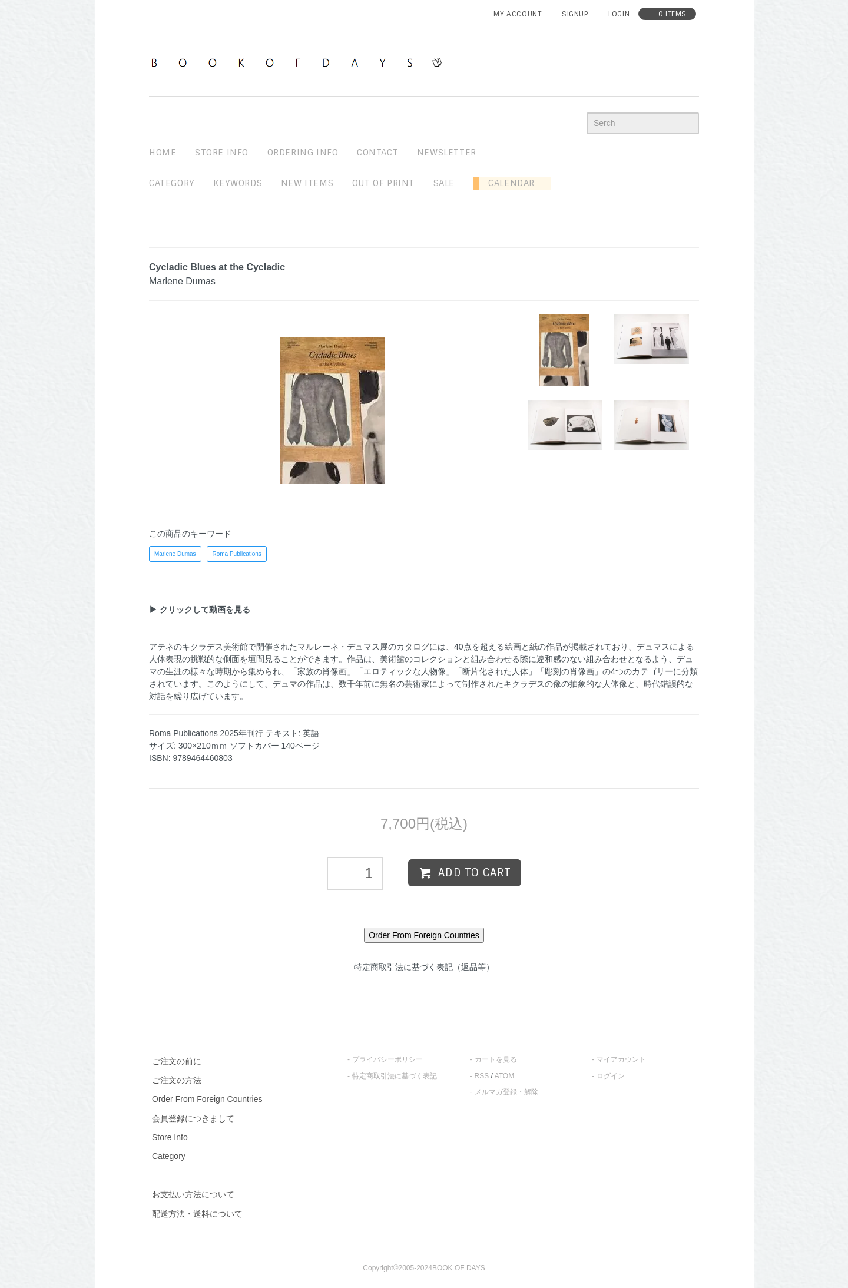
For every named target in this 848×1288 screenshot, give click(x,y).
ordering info (303, 152)
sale (444, 183)
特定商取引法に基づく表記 (394, 1076)
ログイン (611, 1076)
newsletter (446, 152)
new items (307, 183)
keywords (237, 183)
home (162, 152)
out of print (383, 183)
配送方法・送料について (197, 1214)
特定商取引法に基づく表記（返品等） (424, 967)
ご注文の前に (176, 1061)
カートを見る (496, 1059)
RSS (482, 1076)
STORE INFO (222, 152)
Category (172, 183)
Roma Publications (236, 554)
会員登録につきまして (193, 1118)
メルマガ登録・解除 (506, 1092)
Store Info (170, 1137)
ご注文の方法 (176, 1080)
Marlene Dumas (175, 554)
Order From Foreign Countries (207, 1099)
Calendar (507, 183)
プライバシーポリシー (387, 1059)
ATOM (505, 1076)
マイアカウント (621, 1059)
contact (377, 152)
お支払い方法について (193, 1194)
